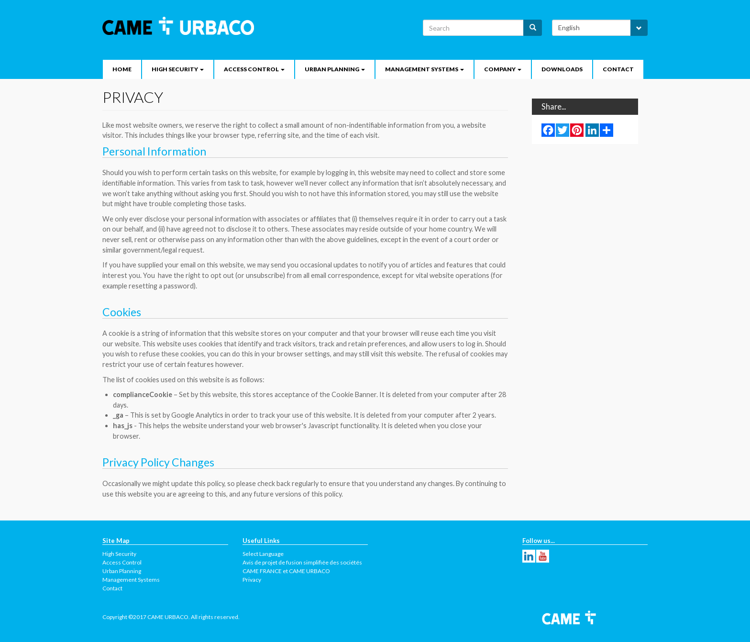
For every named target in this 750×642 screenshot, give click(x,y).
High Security (119, 553)
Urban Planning (335, 69)
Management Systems (424, 69)
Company (502, 69)
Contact (618, 69)
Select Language (263, 553)
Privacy (252, 579)
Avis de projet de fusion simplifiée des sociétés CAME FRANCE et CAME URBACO (302, 567)
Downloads (562, 69)
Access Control (254, 69)
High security (178, 69)
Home (122, 69)
